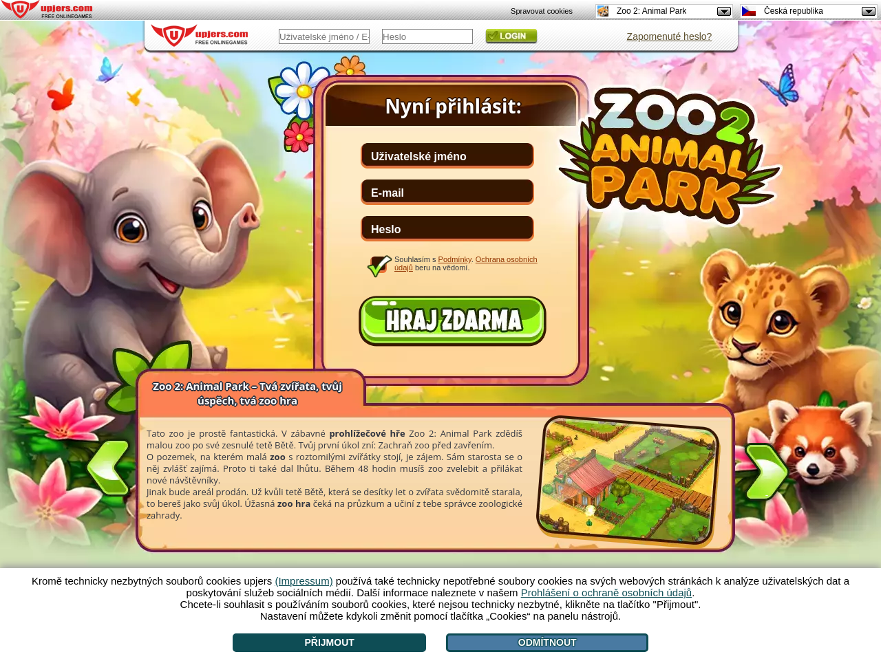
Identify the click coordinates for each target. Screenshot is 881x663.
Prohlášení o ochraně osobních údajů (606, 592)
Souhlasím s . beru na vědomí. (466, 263)
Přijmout (329, 642)
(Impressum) (303, 581)
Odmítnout (547, 642)
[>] (766, 474)
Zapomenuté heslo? (669, 36)
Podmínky (454, 259)
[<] (108, 465)
